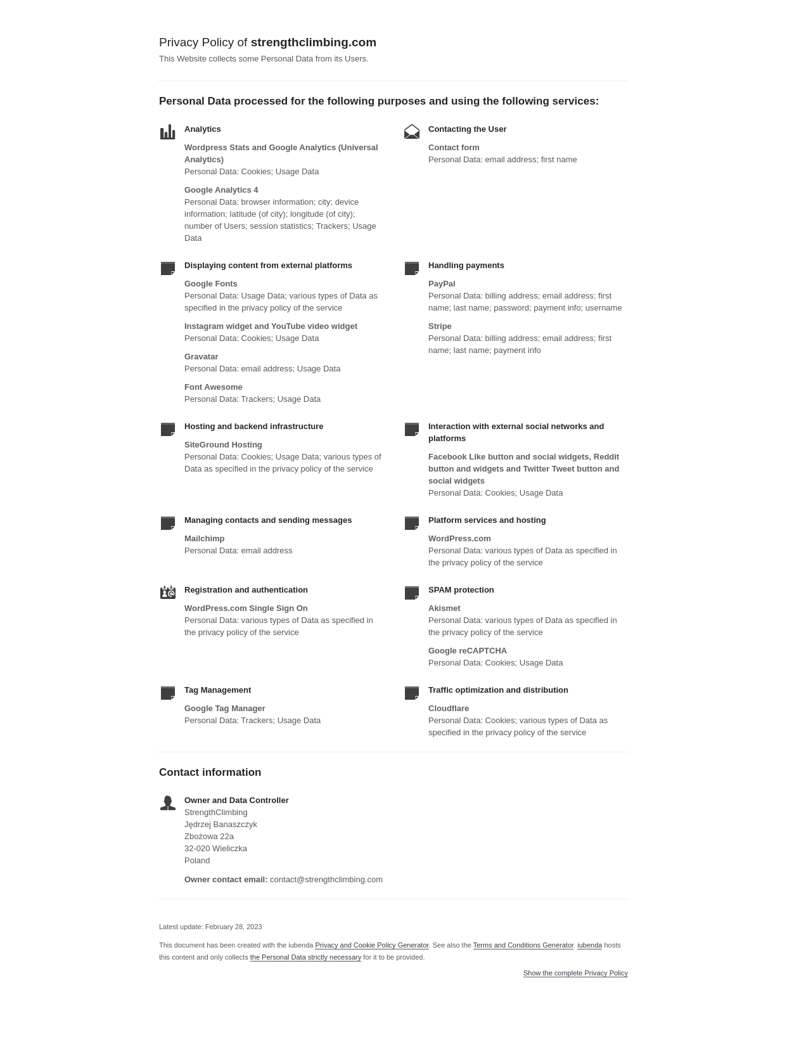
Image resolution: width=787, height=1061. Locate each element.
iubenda (589, 945)
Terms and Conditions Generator (523, 945)
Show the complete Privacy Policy (575, 973)
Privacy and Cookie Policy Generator (371, 945)
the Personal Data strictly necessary (305, 957)
